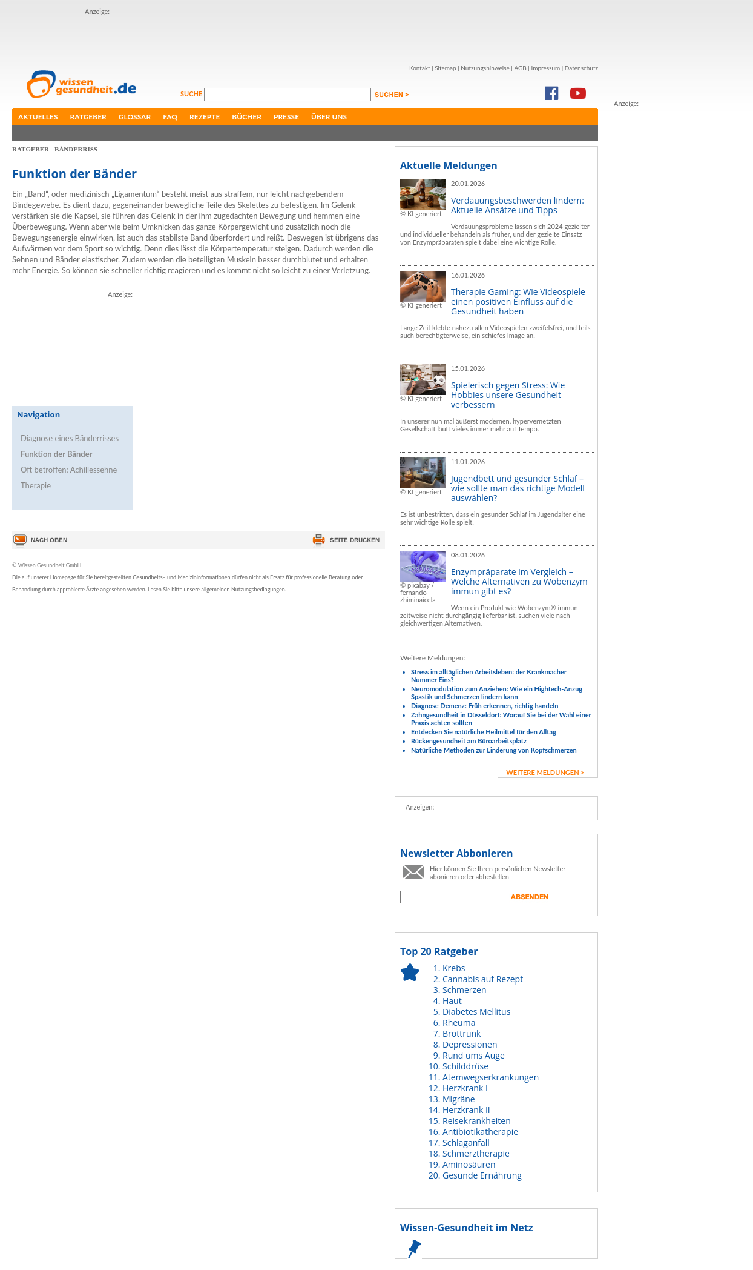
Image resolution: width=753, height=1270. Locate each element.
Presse (286, 116)
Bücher (246, 116)
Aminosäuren (469, 1164)
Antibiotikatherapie (480, 1131)
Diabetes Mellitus (476, 1011)
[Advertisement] (156, 35)
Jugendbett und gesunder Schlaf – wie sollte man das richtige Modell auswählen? (518, 488)
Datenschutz (581, 67)
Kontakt (419, 67)
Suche (192, 94)
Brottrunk (461, 1033)
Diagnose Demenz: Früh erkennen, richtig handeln (484, 706)
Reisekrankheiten (476, 1120)
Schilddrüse (465, 1066)
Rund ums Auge (473, 1055)
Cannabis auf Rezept (482, 979)
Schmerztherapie (476, 1153)
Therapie (36, 485)
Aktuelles (38, 116)
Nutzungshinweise (485, 67)
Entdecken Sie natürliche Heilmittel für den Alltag (483, 732)
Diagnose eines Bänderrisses (70, 438)
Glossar (135, 116)
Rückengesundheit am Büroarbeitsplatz (469, 741)
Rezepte (204, 116)
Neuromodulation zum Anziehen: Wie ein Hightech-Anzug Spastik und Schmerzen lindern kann (496, 692)
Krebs (453, 968)
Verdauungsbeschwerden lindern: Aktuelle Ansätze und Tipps (517, 205)
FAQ (170, 116)
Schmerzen (464, 990)
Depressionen (470, 1044)
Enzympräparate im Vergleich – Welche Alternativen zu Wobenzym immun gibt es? (519, 581)
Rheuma (458, 1022)
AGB (520, 67)
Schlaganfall (466, 1142)
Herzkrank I (465, 1088)
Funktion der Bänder (56, 454)
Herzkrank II (466, 1109)
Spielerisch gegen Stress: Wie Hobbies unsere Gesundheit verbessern (508, 394)
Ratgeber (88, 116)
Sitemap (445, 67)
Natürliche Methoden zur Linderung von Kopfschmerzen (494, 750)
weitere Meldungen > (545, 772)
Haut (452, 1000)
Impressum (545, 67)
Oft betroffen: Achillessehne (69, 469)
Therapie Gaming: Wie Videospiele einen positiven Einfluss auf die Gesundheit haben (518, 301)
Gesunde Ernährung (482, 1175)
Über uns (329, 116)
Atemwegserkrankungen (490, 1077)
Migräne (458, 1099)
